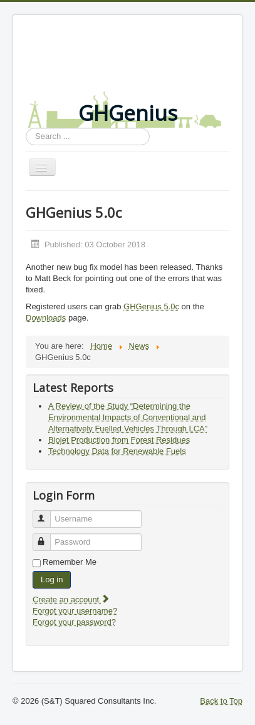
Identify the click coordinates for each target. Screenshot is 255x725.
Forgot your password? (74, 622)
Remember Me (69, 562)
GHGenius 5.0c (151, 306)
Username (47, 513)
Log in (52, 579)
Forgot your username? (75, 610)
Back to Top (221, 701)
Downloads (46, 317)
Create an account (71, 599)
